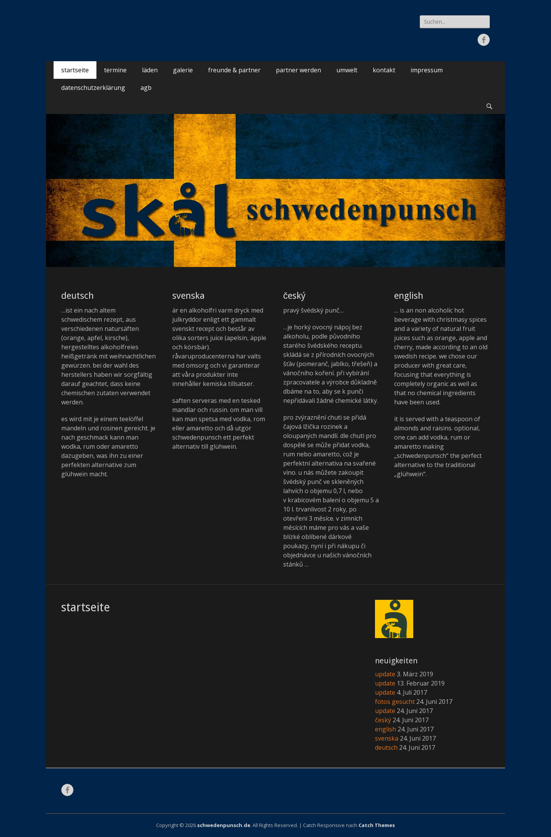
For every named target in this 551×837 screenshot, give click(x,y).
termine (115, 70)
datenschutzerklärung (93, 87)
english (408, 295)
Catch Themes (377, 825)
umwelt (346, 70)
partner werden (298, 70)
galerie (183, 70)
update (385, 674)
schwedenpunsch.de (223, 825)
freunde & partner (234, 70)
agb (146, 87)
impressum (427, 70)
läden (150, 70)
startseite (75, 70)
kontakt (384, 70)
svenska (188, 295)
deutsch (77, 295)
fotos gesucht (395, 701)
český (294, 295)
